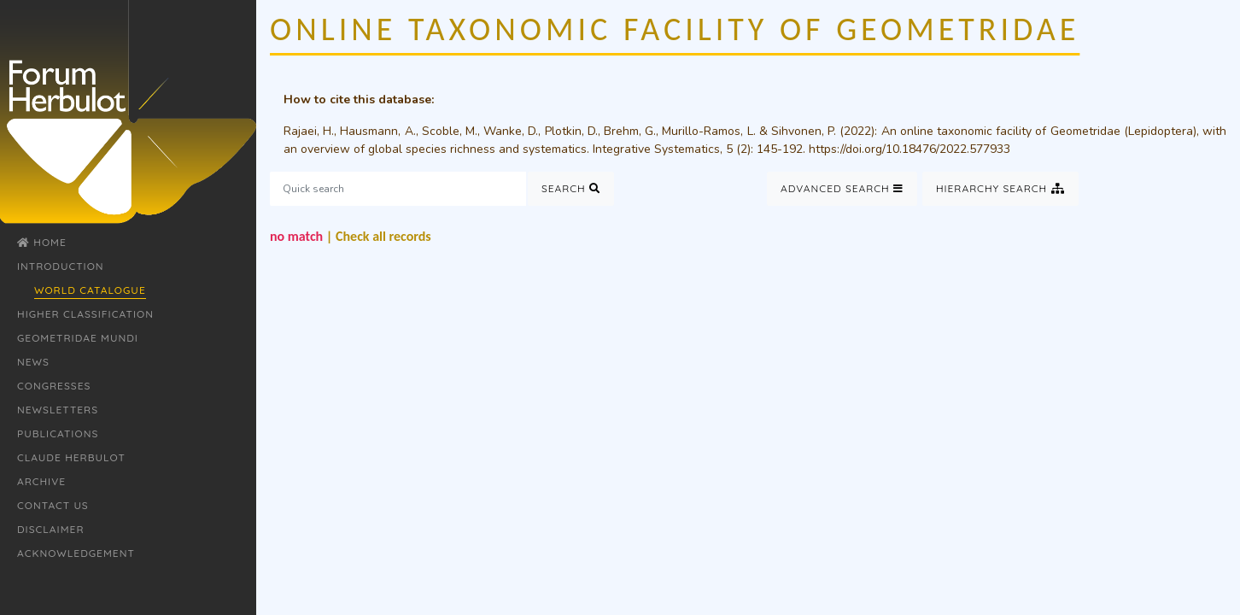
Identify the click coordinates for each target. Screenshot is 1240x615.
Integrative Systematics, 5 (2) (672, 149)
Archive (41, 481)
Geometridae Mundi (77, 337)
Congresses (54, 385)
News (33, 361)
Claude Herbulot (71, 457)
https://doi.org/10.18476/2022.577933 (909, 149)
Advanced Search (842, 188)
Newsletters (57, 409)
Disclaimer (51, 529)
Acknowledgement (76, 553)
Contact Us (53, 505)
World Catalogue (90, 290)
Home (42, 242)
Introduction (60, 266)
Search (570, 188)
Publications (57, 433)
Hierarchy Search (1000, 188)
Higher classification (85, 314)
